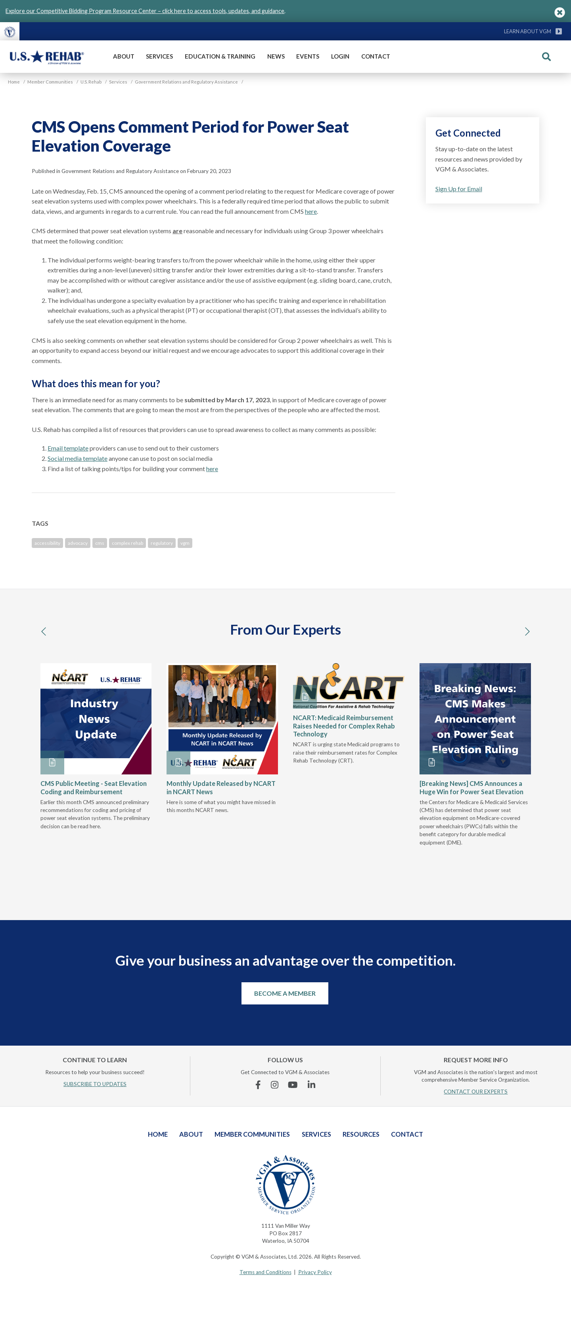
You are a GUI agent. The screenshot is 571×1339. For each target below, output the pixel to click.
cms (99, 543)
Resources (361, 1134)
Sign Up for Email (458, 188)
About (123, 56)
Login (340, 56)
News (276, 56)
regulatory (162, 543)
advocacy (78, 543)
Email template (68, 448)
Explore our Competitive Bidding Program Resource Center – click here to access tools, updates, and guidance (145, 11)
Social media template (77, 458)
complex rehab (127, 543)
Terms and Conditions (265, 1272)
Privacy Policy (315, 1272)
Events (307, 56)
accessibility (47, 543)
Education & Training (220, 56)
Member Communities (252, 1134)
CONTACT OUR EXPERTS (476, 1091)
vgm (185, 543)
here (311, 211)
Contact (375, 56)
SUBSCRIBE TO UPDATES (94, 1084)
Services (159, 56)
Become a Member (285, 993)
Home (158, 1134)
